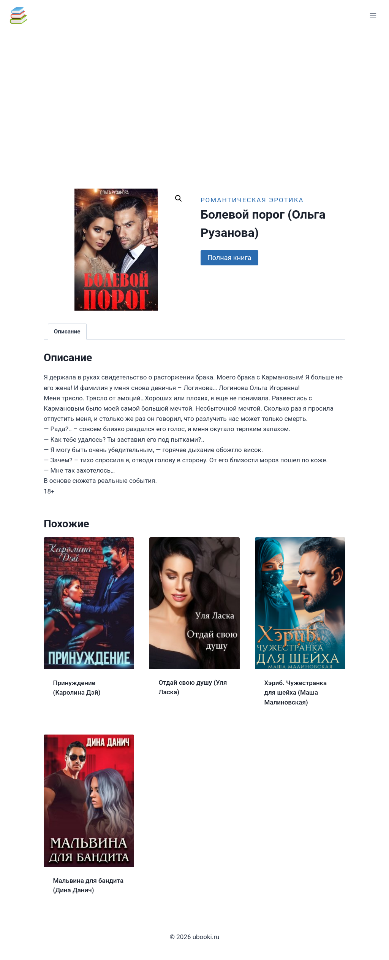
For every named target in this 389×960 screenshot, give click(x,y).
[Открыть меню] (373, 15)
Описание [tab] (67, 331)
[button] (178, 198)
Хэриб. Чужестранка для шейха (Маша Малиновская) (295, 692)
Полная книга (229, 258)
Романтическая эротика (252, 200)
